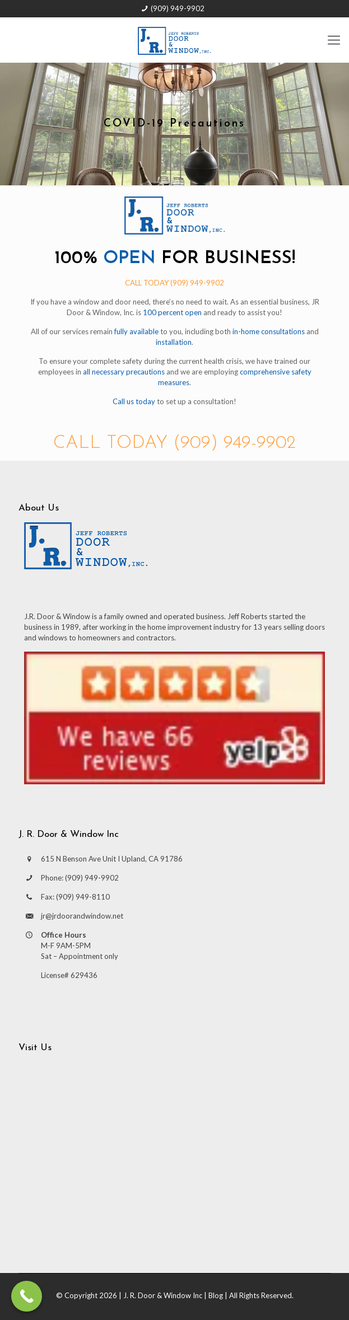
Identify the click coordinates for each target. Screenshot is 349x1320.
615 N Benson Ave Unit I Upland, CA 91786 (112, 858)
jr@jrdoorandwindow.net (82, 915)
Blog (215, 1295)
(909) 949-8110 (83, 896)
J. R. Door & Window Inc (162, 1295)
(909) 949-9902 (177, 8)
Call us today (134, 401)
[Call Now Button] (26, 1296)
